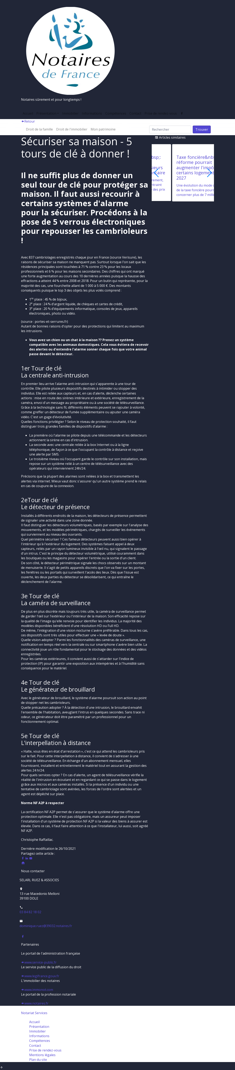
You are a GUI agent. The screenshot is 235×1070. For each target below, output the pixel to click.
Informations (92, 113)
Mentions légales (42, 1055)
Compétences (115, 113)
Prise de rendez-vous (161, 113)
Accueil (28, 113)
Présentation (39, 1026)
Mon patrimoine (103, 129)
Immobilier (70, 113)
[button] (209, 172)
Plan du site (38, 1059)
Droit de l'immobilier (71, 129)
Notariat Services (34, 1013)
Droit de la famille (39, 129)
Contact (135, 113)
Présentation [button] (46, 113)
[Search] (170, 129)
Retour (28, 121)
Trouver (201, 129)
